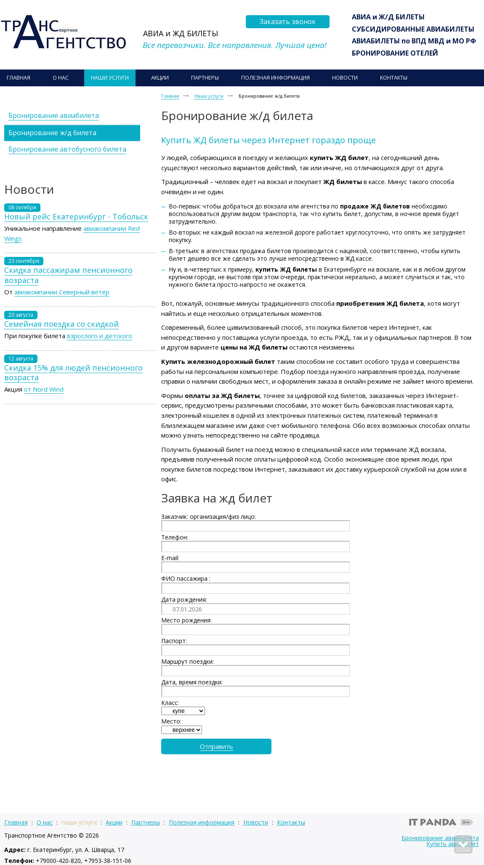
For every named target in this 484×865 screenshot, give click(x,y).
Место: (171, 721)
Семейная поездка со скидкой (61, 324)
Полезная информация (201, 822)
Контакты (291, 822)
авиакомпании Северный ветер (61, 292)
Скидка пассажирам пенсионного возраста (68, 275)
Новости (255, 822)
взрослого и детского (99, 335)
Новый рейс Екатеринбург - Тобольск (76, 216)
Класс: (170, 703)
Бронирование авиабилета (440, 838)
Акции (114, 822)
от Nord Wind (44, 389)
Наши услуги (208, 96)
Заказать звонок (288, 21)
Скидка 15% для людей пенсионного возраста (73, 372)
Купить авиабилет (452, 844)
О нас (45, 822)
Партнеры (145, 822)
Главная (170, 96)
